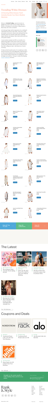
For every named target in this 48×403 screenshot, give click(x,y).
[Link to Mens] (26, 1)
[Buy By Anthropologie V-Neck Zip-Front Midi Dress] (6, 197)
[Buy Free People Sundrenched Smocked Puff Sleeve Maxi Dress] (6, 181)
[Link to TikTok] (12, 396)
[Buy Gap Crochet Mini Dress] (6, 213)
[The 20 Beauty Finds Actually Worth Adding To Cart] (8, 262)
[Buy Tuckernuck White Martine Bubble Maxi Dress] (30, 132)
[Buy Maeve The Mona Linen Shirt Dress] (6, 116)
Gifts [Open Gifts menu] (37, 1)
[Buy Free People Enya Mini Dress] (30, 197)
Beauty (33, 387)
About (40, 387)
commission (38, 27)
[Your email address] (35, 375)
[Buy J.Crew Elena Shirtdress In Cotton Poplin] (30, 213)
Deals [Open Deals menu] (16, 1)
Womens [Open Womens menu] (23, 1)
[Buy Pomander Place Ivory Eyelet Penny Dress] (30, 148)
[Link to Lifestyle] (34, 1)
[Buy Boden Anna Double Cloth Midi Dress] (6, 148)
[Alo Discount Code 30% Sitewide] (39, 328)
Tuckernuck (7, 57)
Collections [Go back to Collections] (3, 4)
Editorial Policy (42, 389)
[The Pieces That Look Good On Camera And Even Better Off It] (39, 262)
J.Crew (2, 57)
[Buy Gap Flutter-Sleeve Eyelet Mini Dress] (30, 116)
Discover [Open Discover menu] (12, 1)
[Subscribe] (42, 375)
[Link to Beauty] (19, 1)
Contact (40, 392)
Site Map (41, 394)
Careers (40, 393)
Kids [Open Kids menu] (30, 1)
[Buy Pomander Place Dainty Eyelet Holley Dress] (6, 164)
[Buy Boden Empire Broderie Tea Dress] (30, 100)
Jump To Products (41, 31)
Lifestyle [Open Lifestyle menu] (33, 1)
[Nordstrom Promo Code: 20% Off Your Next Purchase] (8, 329)
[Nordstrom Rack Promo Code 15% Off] (24, 328)
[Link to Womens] (23, 1)
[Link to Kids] (30, 1)
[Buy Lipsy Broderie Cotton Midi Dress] (6, 67)
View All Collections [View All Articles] (6, 309)
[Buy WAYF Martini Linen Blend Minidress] (30, 67)
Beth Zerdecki (42, 40)
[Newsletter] (44, 1)
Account (40, 1)
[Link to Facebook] (3, 396)
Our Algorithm (42, 388)
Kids (32, 391)
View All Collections (24, 226)
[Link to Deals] (16, 1)
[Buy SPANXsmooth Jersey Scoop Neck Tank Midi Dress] (6, 84)
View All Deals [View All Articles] (4, 370)
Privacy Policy (38, 378)
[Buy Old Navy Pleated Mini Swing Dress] (6, 132)
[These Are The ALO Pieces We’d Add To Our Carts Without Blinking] (24, 263)
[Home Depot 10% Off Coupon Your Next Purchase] (8, 355)
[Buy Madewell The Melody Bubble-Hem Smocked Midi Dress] (30, 84)
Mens (33, 390)
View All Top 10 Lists (8, 226)
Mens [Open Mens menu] (27, 1)
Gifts (33, 394)
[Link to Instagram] (6, 396)
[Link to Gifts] (37, 1)
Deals (33, 386)
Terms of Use (33, 401)
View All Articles (40, 226)
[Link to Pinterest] (9, 396)
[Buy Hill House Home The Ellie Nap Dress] (30, 181)
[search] (46, 1)
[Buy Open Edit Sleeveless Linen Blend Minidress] (6, 100)
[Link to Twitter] (15, 396)
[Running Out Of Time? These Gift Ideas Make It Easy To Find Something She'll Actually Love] (8, 292)
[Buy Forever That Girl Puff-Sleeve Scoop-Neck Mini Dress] (30, 164)
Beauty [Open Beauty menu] (19, 1)
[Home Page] (6, 1)
